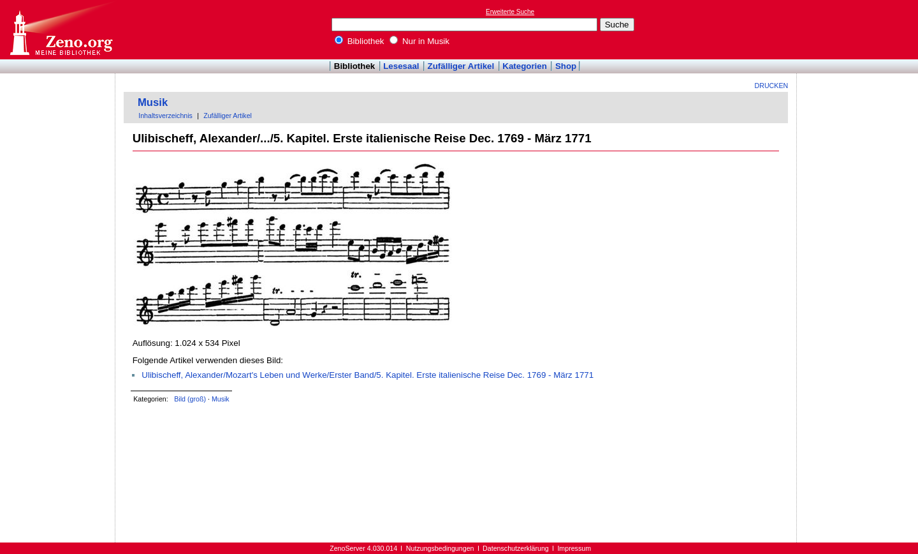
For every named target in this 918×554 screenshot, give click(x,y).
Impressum (574, 548)
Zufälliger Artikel (461, 66)
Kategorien (524, 66)
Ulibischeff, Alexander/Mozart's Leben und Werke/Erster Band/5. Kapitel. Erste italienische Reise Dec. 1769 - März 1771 (368, 375)
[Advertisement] (859, 29)
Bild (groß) (190, 399)
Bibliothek (359, 41)
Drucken (772, 85)
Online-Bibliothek (60, 29)
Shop (565, 66)
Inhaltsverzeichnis (165, 115)
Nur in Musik (419, 41)
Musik (153, 102)
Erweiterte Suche (510, 11)
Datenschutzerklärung (516, 548)
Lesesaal (401, 66)
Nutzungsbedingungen (440, 548)
